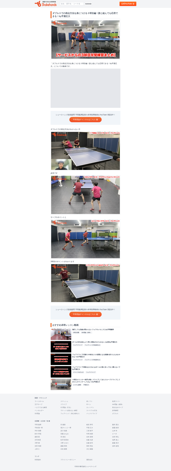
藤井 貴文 (115, 424)
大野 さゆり (65, 443)
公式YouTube (128, 4)
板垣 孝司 (89, 424)
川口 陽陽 (89, 449)
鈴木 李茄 (38, 434)
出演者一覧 (45, 421)
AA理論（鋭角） (117, 404)
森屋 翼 (37, 437)
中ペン (88, 404)
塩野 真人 (115, 440)
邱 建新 (63, 424)
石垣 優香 (64, 449)
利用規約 (38, 460)
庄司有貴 (38, 440)
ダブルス (115, 413)
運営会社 (89, 460)
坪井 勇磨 (38, 431)
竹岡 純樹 (89, 434)
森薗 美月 (115, 443)
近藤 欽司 (89, 443)
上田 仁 (37, 449)
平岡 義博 (38, 424)
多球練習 (115, 410)
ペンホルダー (39, 410)
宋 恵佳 (63, 437)
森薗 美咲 (64, 446)
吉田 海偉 (38, 446)
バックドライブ (91, 413)
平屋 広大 (89, 428)
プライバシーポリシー (68, 460)
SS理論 (37, 413)
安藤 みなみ (65, 434)
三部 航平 (89, 431)
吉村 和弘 (115, 437)
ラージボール (39, 401)
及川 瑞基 (64, 431)
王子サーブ (38, 404)
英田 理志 (89, 446)
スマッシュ (64, 401)
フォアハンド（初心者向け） (70, 413)
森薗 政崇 (115, 428)
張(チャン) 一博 (66, 428)
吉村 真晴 (89, 437)
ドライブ (64, 404)
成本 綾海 (115, 446)
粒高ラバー (116, 401)
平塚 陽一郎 (39, 428)
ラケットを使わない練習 (69, 410)
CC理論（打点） (66, 407)
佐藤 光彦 (89, 440)
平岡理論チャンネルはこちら (85, 119)
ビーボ (114, 434)
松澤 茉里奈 (65, 440)
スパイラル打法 (91, 410)
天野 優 (37, 443)
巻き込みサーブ (117, 407)
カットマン (90, 407)
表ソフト (89, 401)
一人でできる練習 (41, 407)
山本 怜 (114, 431)
